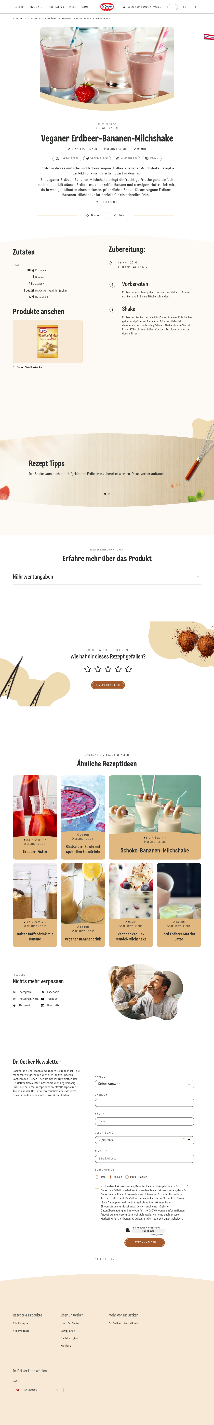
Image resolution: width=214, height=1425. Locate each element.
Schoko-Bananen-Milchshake (155, 817)
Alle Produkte (21, 1331)
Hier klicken (148, 1231)
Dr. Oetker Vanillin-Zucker (51, 291)
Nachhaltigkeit (70, 1338)
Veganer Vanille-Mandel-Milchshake (131, 905)
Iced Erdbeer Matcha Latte (179, 905)
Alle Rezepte (20, 1323)
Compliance (68, 1331)
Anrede (100, 1077)
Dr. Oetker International (123, 1323)
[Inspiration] (58, 7)
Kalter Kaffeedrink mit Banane (35, 905)
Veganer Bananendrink (83, 905)
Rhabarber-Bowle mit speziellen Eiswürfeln (83, 817)
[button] (107, 117)
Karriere (66, 1346)
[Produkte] (38, 7)
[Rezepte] (21, 7)
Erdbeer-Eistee (35, 817)
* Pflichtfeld (104, 1259)
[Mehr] (75, 7)
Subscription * (105, 1170)
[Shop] (88, 7)
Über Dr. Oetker (70, 1323)
